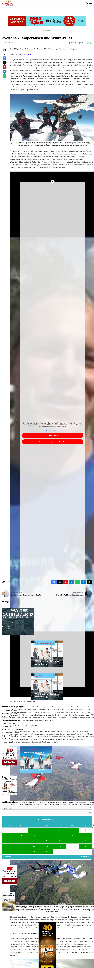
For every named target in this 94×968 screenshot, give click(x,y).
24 (60, 846)
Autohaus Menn (7, 739)
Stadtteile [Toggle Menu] (47, 30)
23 (47, 846)
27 (8, 851)
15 (34, 841)
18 (72, 841)
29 (34, 851)
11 (72, 835)
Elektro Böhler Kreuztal (10, 717)
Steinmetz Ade (7, 726)
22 (34, 846)
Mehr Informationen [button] (53, 430)
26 (85, 846)
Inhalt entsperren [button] (53, 435)
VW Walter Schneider (9, 711)
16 (47, 841)
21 (21, 846)
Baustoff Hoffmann (9, 723)
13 (8, 841)
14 (21, 841)
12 (85, 835)
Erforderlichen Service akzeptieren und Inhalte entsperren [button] (52, 442)
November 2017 (47, 819)
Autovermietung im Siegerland (12, 729)
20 (9, 846)
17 (59, 841)
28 (21, 851)
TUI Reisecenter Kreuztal (10, 732)
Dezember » (85, 857)
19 (85, 841)
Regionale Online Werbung (11, 736)
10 (60, 835)
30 (47, 851)
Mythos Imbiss (7, 742)
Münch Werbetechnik (9, 714)
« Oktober (7, 857)
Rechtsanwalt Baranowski (11, 720)
